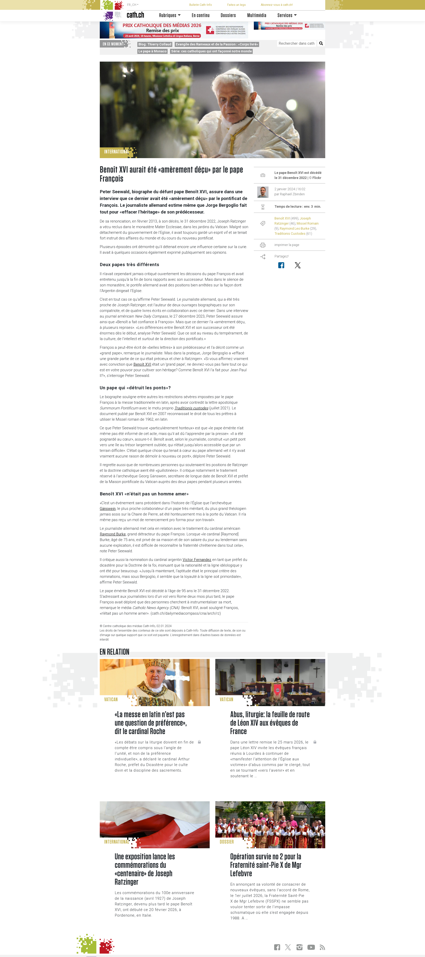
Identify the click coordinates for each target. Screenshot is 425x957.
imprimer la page (287, 245)
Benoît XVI (142, 364)
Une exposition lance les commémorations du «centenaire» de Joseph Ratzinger (145, 869)
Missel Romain (308, 223)
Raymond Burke (113, 534)
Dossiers (228, 15)
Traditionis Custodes (290, 233)
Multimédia (256, 15)
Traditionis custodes (191, 408)
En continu (201, 15)
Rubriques (167, 15)
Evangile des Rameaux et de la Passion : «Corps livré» (217, 44)
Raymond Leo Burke (294, 228)
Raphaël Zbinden (292, 194)
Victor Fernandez (197, 559)
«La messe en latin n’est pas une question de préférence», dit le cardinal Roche (151, 723)
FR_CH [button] (131, 5)
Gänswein (108, 508)
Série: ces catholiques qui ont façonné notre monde (211, 51)
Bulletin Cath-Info (200, 5)
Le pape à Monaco (152, 51)
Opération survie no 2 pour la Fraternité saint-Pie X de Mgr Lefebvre (266, 865)
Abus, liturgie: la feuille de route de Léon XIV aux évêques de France (270, 723)
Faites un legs (236, 5)
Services (285, 15)
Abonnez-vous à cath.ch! (277, 5)
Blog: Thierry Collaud (154, 44)
